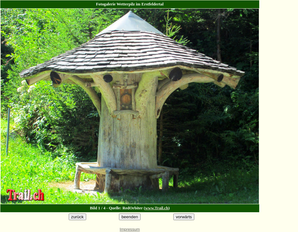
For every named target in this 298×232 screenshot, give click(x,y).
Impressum (130, 229)
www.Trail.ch (156, 208)
